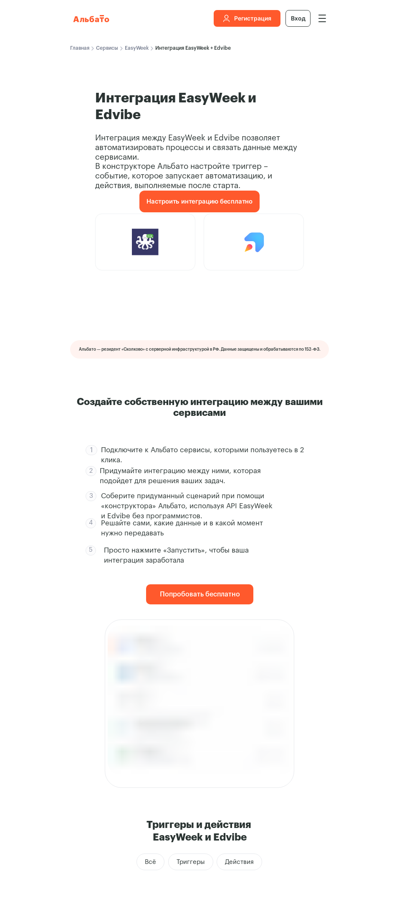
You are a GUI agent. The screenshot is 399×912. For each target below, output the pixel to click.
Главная (79, 48)
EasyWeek (137, 48)
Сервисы (107, 48)
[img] (322, 18)
